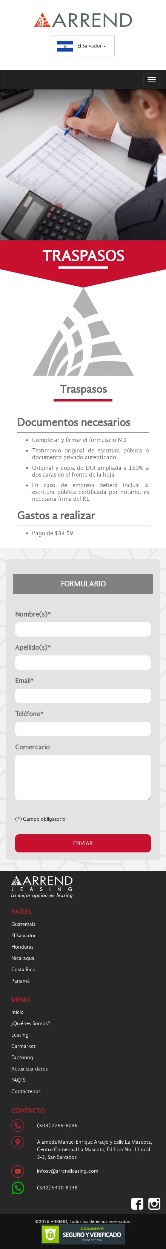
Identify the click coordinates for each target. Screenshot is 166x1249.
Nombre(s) (33, 614)
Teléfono (29, 714)
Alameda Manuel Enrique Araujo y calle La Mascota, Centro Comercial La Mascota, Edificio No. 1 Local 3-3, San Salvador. (94, 1149)
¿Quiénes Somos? (30, 1023)
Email (24, 681)
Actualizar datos (29, 1069)
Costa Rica (23, 969)
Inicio (17, 1012)
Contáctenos (26, 1091)
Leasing (20, 1035)
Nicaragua (22, 958)
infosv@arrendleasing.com (67, 1171)
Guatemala (23, 924)
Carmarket (23, 1046)
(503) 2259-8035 (57, 1125)
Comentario (32, 747)
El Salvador (81, 46)
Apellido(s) (33, 648)
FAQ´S (18, 1080)
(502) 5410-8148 (57, 1187)
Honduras (22, 947)
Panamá (20, 981)
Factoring (22, 1057)
